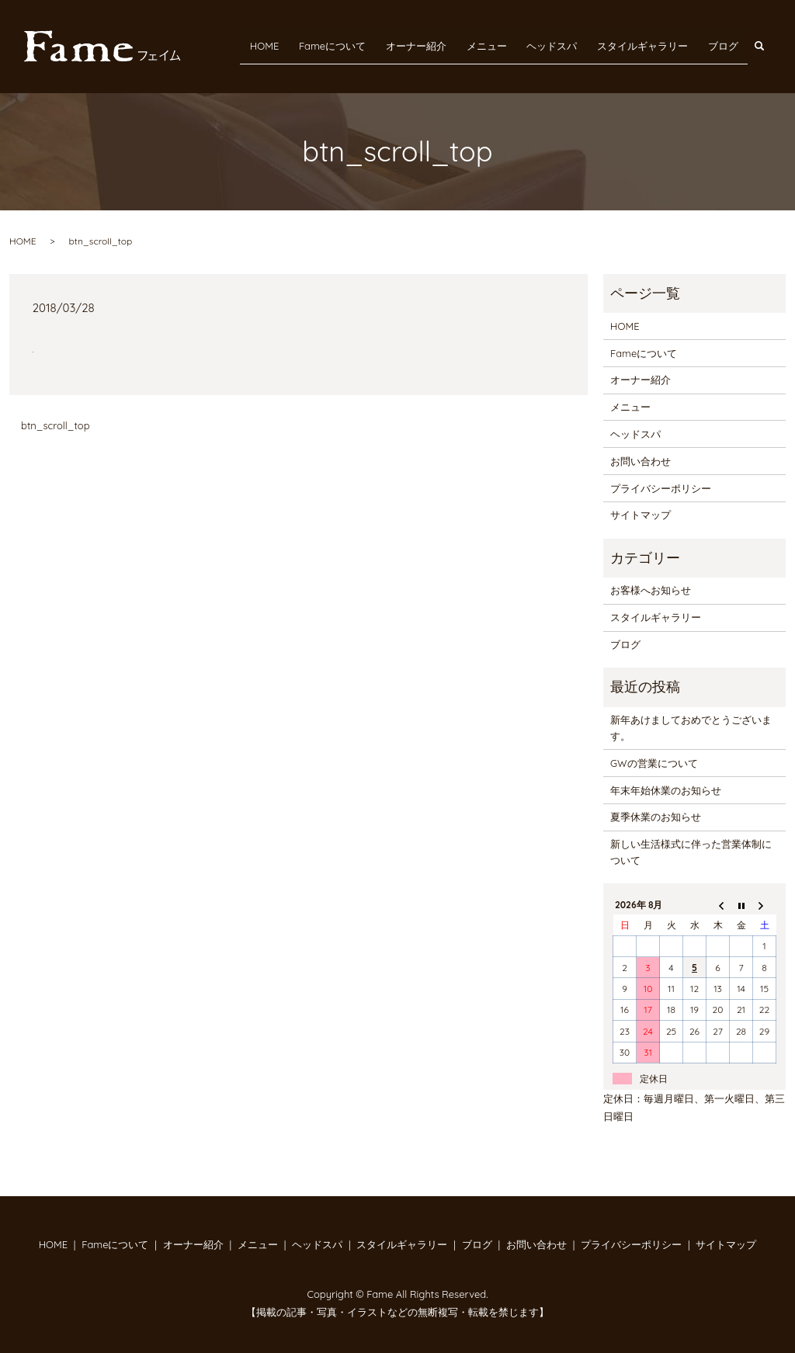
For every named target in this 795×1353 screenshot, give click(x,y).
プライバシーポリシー (660, 488)
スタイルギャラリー (651, 45)
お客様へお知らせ (650, 590)
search (767, 45)
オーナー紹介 (441, 45)
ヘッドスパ (566, 45)
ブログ (725, 45)
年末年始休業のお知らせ (665, 790)
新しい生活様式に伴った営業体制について (691, 852)
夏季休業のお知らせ (655, 816)
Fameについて (364, 45)
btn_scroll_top (55, 425)
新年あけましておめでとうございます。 (691, 727)
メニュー (507, 45)
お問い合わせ (640, 461)
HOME (301, 45)
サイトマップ (640, 514)
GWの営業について (653, 763)
